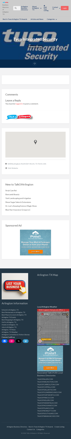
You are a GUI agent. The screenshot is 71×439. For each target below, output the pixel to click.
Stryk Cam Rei (11, 190)
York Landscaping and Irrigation (18, 198)
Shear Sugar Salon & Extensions (18, 202)
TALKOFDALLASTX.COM (46, 390)
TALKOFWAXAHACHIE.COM (48, 416)
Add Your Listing (46, 8)
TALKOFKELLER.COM (45, 400)
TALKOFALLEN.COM (45, 379)
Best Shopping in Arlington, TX (12, 320)
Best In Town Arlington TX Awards (15, 19)
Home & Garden (35, 46)
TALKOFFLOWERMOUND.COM (49, 392)
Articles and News (37, 19)
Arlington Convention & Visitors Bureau (16, 335)
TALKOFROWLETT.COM (46, 411)
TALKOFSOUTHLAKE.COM (47, 413)
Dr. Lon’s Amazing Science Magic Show (21, 206)
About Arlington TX (35, 8)
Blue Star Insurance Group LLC (17, 210)
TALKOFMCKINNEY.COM (47, 405)
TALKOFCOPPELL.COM (46, 387)
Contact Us (55, 8)
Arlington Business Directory (24, 8)
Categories (51, 19)
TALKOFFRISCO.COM (45, 398)
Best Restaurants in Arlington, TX (13, 312)
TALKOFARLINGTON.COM (47, 382)
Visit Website (13, 168)
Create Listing (59, 427)
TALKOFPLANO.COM (45, 408)
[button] (35, 142)
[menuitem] (24, 8)
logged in (19, 104)
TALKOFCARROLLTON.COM (48, 384)
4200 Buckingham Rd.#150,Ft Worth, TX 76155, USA (26, 164)
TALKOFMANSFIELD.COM (47, 403)
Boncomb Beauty (12, 194)
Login (65, 8)
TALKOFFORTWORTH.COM (48, 395)
